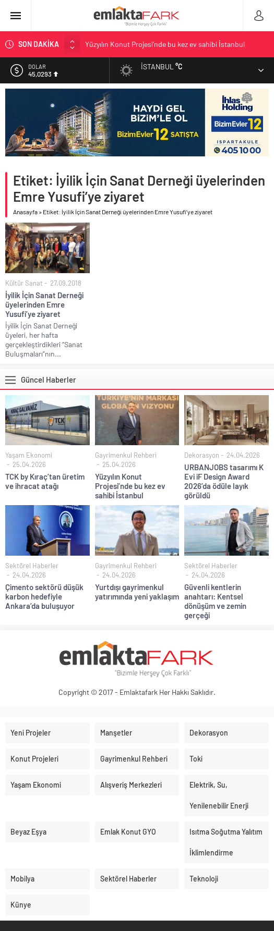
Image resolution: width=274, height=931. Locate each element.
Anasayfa (25, 211)
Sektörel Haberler (31, 565)
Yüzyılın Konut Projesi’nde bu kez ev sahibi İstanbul (165, 44)
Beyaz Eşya (28, 831)
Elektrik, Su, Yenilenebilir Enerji (218, 795)
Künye (20, 904)
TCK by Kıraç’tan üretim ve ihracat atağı (45, 481)
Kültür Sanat (24, 283)
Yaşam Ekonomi (28, 455)
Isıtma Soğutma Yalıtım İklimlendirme (226, 842)
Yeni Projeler (30, 732)
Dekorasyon (201, 455)
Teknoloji (203, 878)
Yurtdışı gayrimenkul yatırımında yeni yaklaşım (137, 591)
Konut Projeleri (34, 758)
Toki (195, 758)
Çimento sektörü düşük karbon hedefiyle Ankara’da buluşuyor (44, 596)
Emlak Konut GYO (128, 831)
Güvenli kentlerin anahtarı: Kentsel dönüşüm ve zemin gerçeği (215, 601)
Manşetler (116, 732)
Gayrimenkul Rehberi (126, 455)
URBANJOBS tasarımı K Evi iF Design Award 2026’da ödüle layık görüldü (224, 481)
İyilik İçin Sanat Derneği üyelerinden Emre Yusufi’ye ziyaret (44, 304)
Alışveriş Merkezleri (131, 784)
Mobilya (22, 878)
